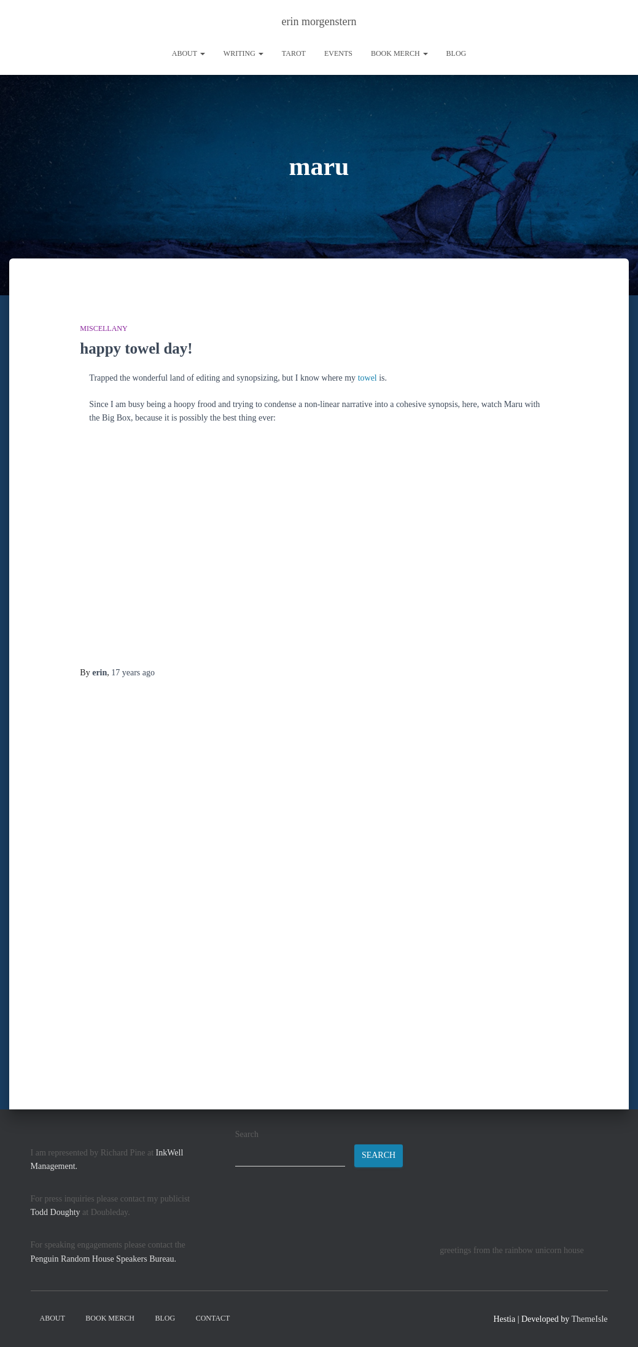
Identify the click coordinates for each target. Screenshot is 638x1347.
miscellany (103, 328)
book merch (399, 53)
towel (367, 377)
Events (338, 53)
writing (243, 53)
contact (213, 1318)
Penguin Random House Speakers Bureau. (104, 1259)
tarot (294, 53)
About (188, 53)
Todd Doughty (55, 1212)
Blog (456, 53)
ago (133, 672)
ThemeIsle (589, 1319)
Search (247, 1134)
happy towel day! (136, 348)
